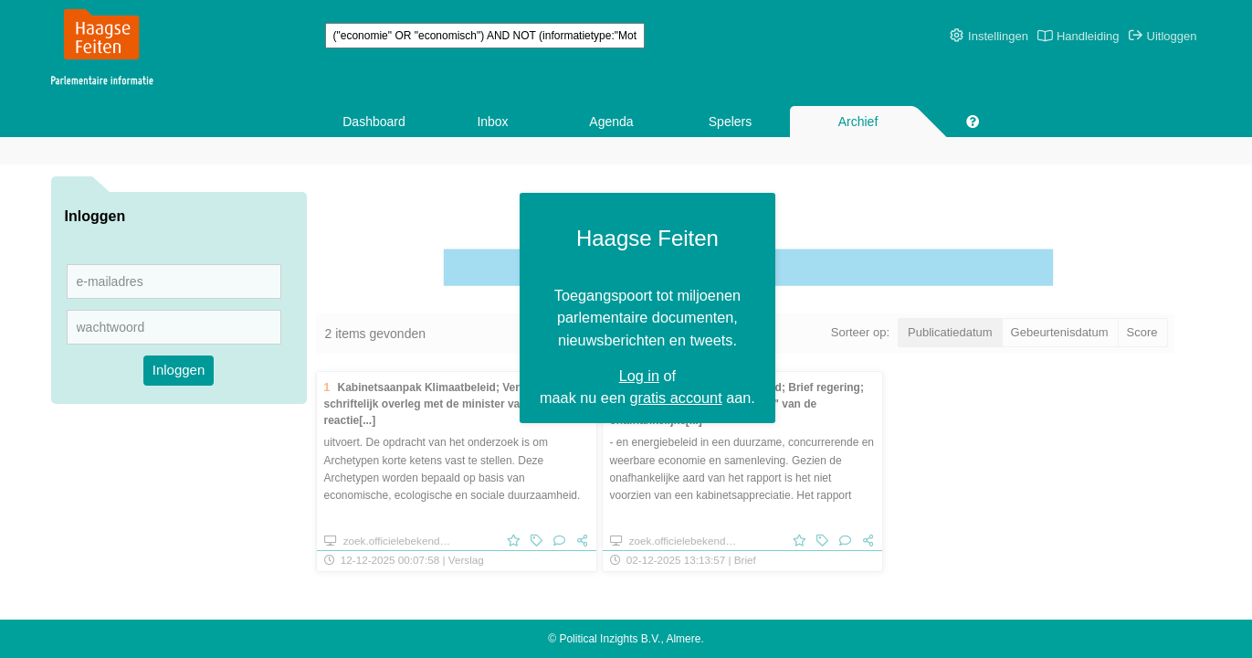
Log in (649, 331)
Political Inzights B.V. (609, 638)
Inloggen (179, 369)
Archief (858, 121)
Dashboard (373, 121)
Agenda (611, 121)
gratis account (686, 353)
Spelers (730, 121)
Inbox (492, 121)
